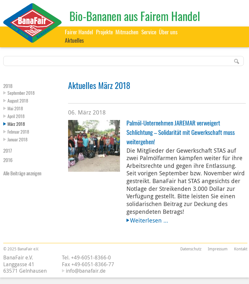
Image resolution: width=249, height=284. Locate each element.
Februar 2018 (18, 131)
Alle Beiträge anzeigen (22, 173)
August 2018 (17, 100)
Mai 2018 (15, 108)
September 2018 (21, 92)
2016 (8, 159)
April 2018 (16, 116)
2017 (7, 150)
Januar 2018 (17, 139)
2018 (8, 85)
